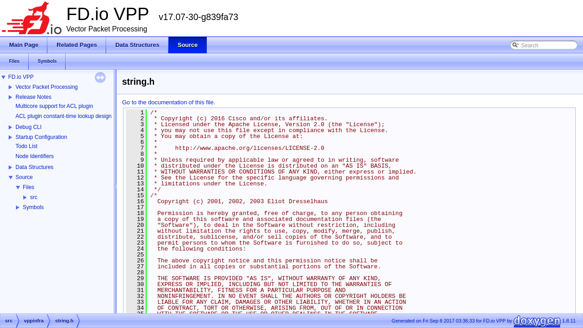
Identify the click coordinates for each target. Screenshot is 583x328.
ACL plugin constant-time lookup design (63, 116)
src (33, 197)
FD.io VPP (21, 77)
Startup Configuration (41, 137)
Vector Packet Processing (46, 87)
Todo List (26, 146)
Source (24, 177)
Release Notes (33, 97)
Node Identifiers (34, 156)
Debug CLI (28, 127)
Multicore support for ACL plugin (54, 106)
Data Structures (34, 167)
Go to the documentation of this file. (168, 102)
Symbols (33, 207)
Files (28, 187)
